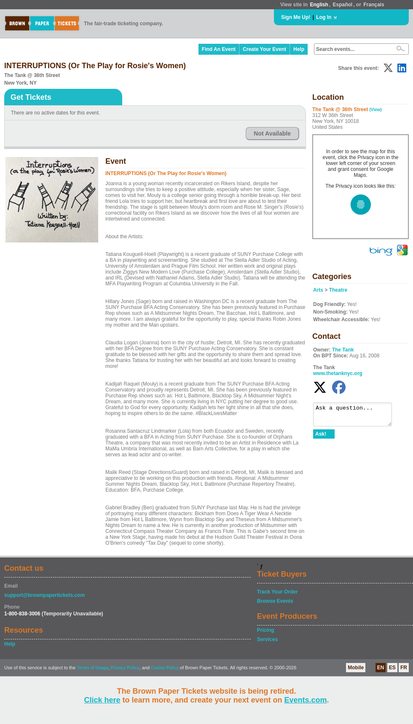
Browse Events (275, 601)
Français (373, 5)
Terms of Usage (92, 667)
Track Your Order (277, 592)
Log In (323, 17)
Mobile (356, 668)
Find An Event (219, 49)
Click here (102, 700)
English (319, 5)
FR (403, 668)
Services (267, 639)
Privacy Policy (125, 667)
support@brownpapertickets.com (44, 595)
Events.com (305, 700)
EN (380, 668)
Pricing (265, 630)
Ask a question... (356, 416)
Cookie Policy (165, 667)
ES (392, 668)
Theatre (338, 290)
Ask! (320, 438)
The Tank (343, 350)
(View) (376, 109)
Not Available (272, 133)
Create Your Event (264, 49)
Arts (318, 290)
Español (343, 5)
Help (298, 49)
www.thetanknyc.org (337, 373)
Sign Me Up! (295, 17)
